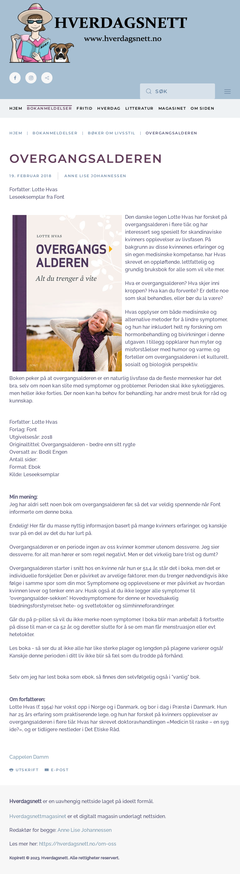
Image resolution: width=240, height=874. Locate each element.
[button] (227, 91)
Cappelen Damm (29, 757)
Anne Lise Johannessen (85, 830)
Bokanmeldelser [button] (49, 108)
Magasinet (172, 108)
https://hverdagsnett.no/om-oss (77, 844)
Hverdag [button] (109, 108)
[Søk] (177, 91)
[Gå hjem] (98, 33)
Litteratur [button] (139, 108)
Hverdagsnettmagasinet (37, 816)
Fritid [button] (84, 108)
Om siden (202, 108)
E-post (56, 769)
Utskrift (23, 769)
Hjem (15, 108)
